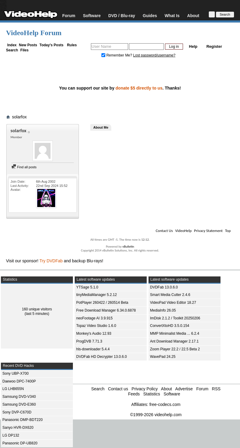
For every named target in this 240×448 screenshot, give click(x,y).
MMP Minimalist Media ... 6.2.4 (174, 333)
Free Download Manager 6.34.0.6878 (106, 310)
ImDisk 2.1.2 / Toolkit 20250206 (175, 318)
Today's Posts (51, 45)
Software (91, 15)
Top (228, 230)
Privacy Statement (208, 230)
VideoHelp (183, 230)
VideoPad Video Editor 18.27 (173, 302)
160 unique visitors (37, 309)
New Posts (28, 45)
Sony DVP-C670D (17, 412)
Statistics (151, 394)
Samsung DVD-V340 (19, 397)
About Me (100, 127)
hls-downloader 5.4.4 (93, 349)
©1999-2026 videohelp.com (156, 414)
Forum (68, 15)
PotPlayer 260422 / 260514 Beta (102, 302)
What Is (172, 15)
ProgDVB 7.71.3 (89, 341)
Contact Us (164, 230)
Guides (150, 15)
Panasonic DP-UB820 (20, 443)
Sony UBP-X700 (15, 373)
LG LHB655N (13, 389)
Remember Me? (117, 55)
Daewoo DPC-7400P (19, 381)
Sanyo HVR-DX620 (17, 427)
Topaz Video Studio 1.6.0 (96, 326)
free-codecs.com (164, 404)
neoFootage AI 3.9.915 (94, 318)
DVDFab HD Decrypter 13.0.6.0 (101, 357)
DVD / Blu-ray (121, 15)
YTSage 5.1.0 (87, 287)
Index (11, 45)
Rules (72, 45)
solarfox (19, 116)
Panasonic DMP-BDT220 (22, 420)
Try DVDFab (51, 260)
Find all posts (24, 167)
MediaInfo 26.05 (163, 310)
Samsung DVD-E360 (19, 404)
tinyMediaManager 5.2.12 (96, 295)
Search (12, 50)
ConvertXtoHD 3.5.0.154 (169, 326)
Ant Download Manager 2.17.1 (174, 341)
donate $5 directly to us (139, 88)
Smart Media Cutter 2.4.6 (170, 295)
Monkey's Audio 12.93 (93, 333)
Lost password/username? (154, 55)
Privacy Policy (145, 388)
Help (193, 46)
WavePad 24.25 (163, 357)
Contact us (118, 388)
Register (214, 46)
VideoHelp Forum (34, 33)
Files (24, 50)
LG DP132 (10, 435)
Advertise (184, 388)
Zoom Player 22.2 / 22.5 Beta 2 (175, 349)
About (193, 15)
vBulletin (128, 246)
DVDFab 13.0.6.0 (164, 287)
